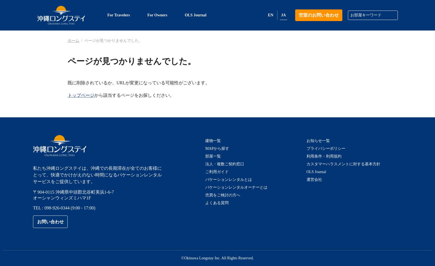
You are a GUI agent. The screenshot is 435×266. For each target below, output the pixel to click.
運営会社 (314, 180)
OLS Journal (316, 172)
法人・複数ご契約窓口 (224, 164)
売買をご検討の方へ (222, 195)
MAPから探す (217, 148)
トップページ (81, 95)
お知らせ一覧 (318, 141)
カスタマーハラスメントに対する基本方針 (343, 164)
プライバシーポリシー (326, 148)
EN (270, 15)
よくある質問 (217, 203)
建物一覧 (213, 141)
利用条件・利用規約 (324, 156)
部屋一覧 (213, 156)
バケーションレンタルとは (228, 180)
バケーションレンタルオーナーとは (236, 187)
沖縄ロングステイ (61, 15)
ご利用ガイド (217, 172)
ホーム (73, 41)
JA (283, 15)
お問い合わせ (50, 221)
